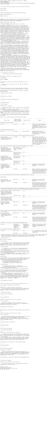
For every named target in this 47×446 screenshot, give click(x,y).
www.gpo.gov (32, 3)
